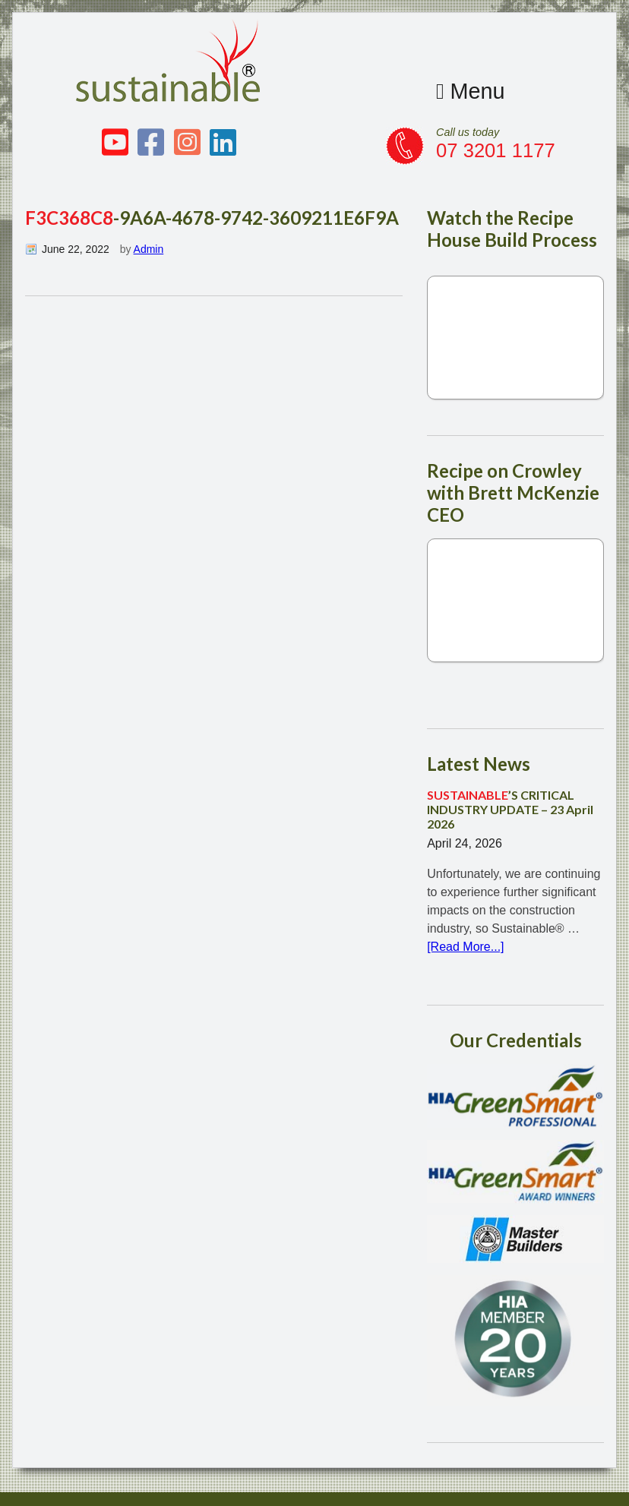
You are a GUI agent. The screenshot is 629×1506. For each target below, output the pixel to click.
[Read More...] (465, 946)
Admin (149, 249)
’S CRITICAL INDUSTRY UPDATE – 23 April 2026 (510, 809)
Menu (470, 91)
